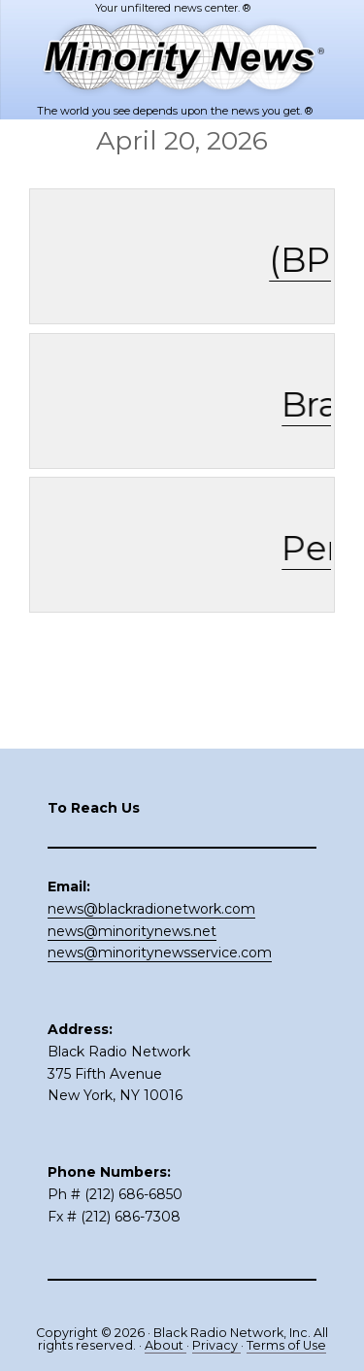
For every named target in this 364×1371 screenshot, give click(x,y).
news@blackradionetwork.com (151, 909)
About (165, 1345)
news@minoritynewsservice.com (160, 952)
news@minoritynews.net (132, 931)
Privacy (216, 1345)
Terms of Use (286, 1345)
